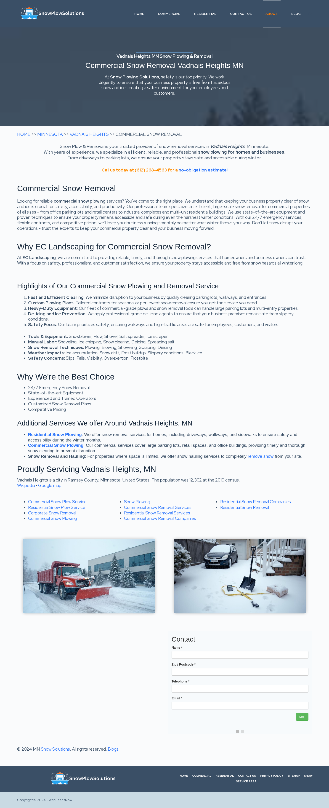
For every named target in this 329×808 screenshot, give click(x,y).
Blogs (113, 749)
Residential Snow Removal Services (157, 513)
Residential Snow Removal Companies (255, 502)
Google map (49, 485)
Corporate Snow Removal (52, 513)
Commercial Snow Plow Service (57, 502)
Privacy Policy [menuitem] (271, 775)
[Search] (310, 14)
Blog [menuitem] (296, 14)
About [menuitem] (271, 14)
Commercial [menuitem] (169, 14)
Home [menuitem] (139, 14)
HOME (23, 134)
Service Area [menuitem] (246, 781)
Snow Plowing (137, 502)
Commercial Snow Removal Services (157, 507)
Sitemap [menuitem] (294, 775)
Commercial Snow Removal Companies (160, 518)
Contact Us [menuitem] (241, 14)
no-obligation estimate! (203, 170)
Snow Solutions (55, 749)
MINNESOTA (50, 134)
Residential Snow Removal (244, 507)
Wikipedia (26, 485)
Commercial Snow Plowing (52, 518)
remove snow (260, 456)
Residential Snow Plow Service (56, 507)
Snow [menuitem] (308, 775)
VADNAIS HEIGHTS (89, 134)
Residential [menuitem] (205, 14)
